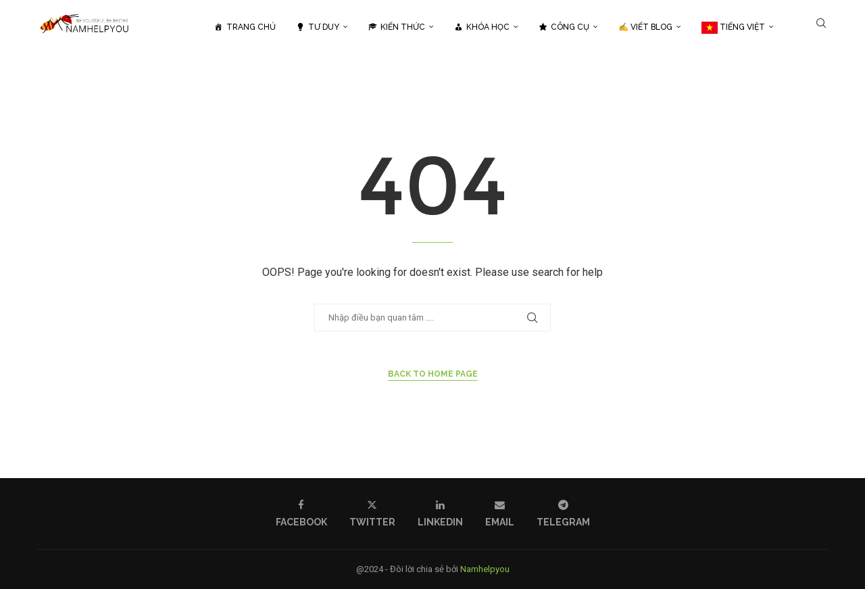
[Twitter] (372, 513)
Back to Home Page (433, 374)
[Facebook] (301, 513)
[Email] (499, 513)
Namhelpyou (485, 569)
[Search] (821, 27)
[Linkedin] (440, 513)
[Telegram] (563, 513)
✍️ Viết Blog (645, 27)
